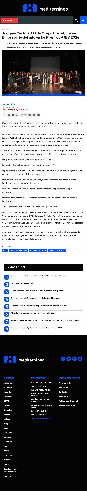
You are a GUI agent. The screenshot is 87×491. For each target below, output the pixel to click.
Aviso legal (63, 396)
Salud (6, 428)
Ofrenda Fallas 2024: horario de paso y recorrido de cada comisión (35, 306)
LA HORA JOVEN (38, 411)
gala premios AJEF (57, 251)
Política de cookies (67, 405)
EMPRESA (6, 29)
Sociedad (8, 433)
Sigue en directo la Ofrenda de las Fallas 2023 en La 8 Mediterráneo (36, 277)
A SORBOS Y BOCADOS (41, 382)
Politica (7, 460)
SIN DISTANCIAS (38, 386)
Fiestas (7, 414)
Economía (8, 455)
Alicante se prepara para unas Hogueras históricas (29, 314)
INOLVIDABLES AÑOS (40, 390)
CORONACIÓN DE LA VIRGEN (40, 395)
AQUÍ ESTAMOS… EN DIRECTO (40, 400)
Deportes (8, 410)
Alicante (7, 392)
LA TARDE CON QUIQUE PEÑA (41, 406)
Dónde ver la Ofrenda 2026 (19, 284)
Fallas (6, 464)
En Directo (9, 20)
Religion (7, 424)
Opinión (7, 419)
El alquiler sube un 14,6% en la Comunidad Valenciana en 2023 (33, 329)
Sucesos (7, 437)
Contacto (63, 392)
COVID (7, 401)
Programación (65, 383)
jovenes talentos (38, 251)
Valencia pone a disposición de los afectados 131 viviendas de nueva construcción (41, 321)
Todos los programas (41, 418)
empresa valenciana (18, 251)
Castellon (8, 396)
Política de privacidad (68, 401)
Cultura (7, 405)
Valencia (7, 446)
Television (8, 442)
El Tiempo (8, 387)
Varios (6, 451)
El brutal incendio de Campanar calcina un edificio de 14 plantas (34, 291)
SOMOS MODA (37, 414)
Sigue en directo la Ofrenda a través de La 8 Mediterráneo (32, 299)
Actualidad (8, 383)
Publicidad (63, 387)
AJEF (5, 251)
